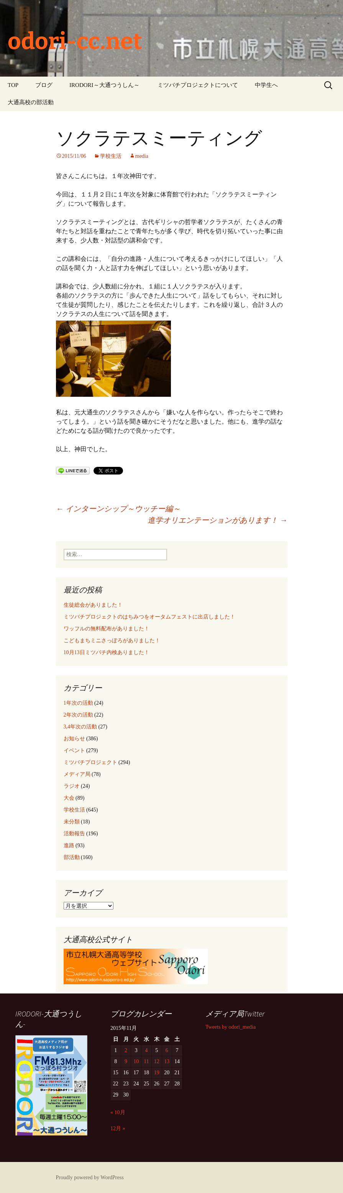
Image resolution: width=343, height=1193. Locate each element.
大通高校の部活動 (31, 102)
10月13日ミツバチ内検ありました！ (106, 652)
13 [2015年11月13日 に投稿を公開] (166, 1061)
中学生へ (266, 85)
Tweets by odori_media (230, 1027)
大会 (69, 798)
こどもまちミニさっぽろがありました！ (112, 640)
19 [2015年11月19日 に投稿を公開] (156, 1072)
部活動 (72, 857)
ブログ (44, 85)
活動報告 (74, 833)
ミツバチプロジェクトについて (198, 85)
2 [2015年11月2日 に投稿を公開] (126, 1050)
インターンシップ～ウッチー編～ (118, 508)
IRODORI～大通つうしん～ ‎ (105, 85)
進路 (69, 845)
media (141, 156)
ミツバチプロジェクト (90, 762)
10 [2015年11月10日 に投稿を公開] (136, 1061)
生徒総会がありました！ (93, 605)
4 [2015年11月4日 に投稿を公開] (146, 1050)
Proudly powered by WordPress (90, 1177)
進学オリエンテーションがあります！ (217, 520)
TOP (13, 85)
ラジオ (72, 786)
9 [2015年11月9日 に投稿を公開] (126, 1061)
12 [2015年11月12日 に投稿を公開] (156, 1061)
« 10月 (117, 1112)
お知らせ (74, 738)
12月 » (117, 1128)
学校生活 (110, 156)
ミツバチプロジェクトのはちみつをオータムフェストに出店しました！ (149, 617)
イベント (74, 750)
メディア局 (77, 774)
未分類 (72, 822)
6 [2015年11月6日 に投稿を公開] (167, 1050)
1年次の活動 (78, 703)
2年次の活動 (78, 715)
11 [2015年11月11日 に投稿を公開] (146, 1061)
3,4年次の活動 (80, 727)
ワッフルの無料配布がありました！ (106, 629)
